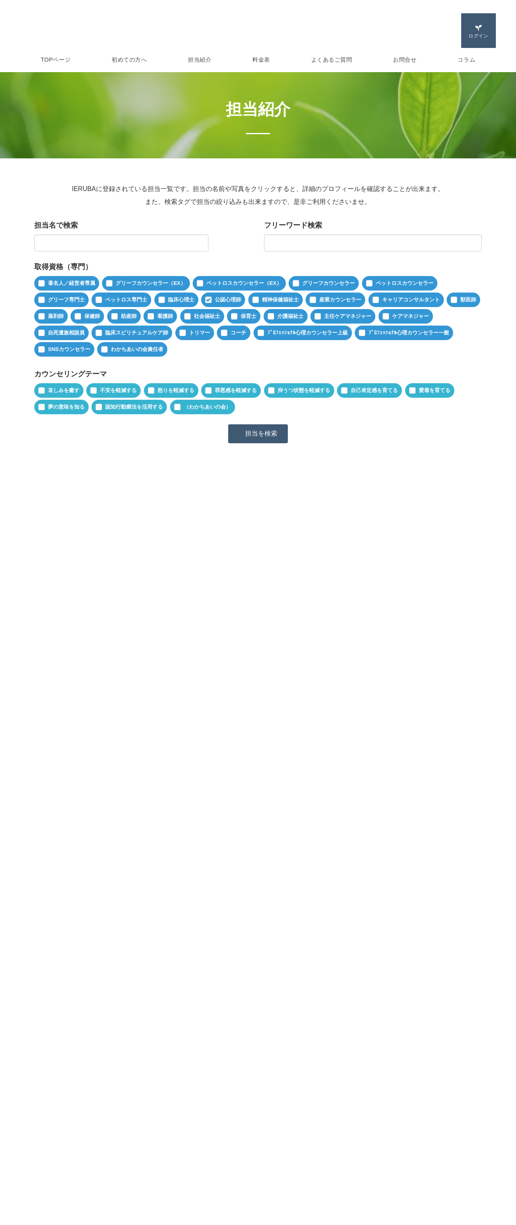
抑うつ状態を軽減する (304, 390)
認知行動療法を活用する (134, 407)
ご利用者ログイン (167, 1145)
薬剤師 (56, 316)
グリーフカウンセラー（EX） (150, 283)
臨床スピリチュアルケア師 (136, 333)
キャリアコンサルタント (411, 300)
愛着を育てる (434, 390)
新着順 (108, 558)
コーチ (238, 333)
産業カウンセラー (340, 300)
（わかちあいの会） (207, 407)
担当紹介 (199, 59)
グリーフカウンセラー (328, 283)
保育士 (248, 316)
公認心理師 (228, 300)
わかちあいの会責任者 (137, 349)
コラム (466, 59)
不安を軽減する (118, 390)
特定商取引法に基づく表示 (298, 1157)
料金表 (261, 59)
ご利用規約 (159, 1183)
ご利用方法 (40, 1183)
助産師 (129, 316)
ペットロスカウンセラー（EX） (243, 283)
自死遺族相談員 (66, 333)
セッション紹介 (46, 1170)
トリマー (199, 333)
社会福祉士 (207, 316)
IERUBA (139, 30)
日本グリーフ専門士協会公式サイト (428, 1145)
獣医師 (468, 300)
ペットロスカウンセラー (404, 283)
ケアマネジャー (410, 316)
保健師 (92, 316)
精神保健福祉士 (280, 300)
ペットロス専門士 (126, 300)
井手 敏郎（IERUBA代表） (187, 898)
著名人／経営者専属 (71, 283)
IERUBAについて (48, 1145)
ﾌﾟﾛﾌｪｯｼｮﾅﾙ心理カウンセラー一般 (408, 333)
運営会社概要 (281, 1145)
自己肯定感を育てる (374, 390)
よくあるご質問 (331, 59)
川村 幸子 (143, 743)
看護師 (165, 316)
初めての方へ (129, 59)
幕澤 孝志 (143, 589)
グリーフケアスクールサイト (419, 1157)
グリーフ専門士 (66, 300)
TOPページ (56, 59)
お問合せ (404, 59)
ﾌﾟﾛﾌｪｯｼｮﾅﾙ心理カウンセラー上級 (307, 333)
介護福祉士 (290, 316)
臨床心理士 (181, 300)
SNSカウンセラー (69, 349)
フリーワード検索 (293, 225)
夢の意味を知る (66, 407)
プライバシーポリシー (292, 1170)
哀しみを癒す (63, 390)
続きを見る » (391, 647)
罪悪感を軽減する (236, 390)
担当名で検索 (56, 225)
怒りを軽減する (176, 390)
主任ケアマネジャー (347, 316)
